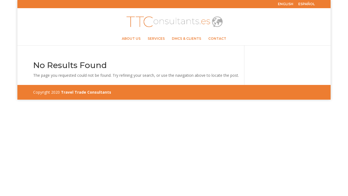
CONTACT (217, 39)
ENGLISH (285, 4)
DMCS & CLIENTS (186, 39)
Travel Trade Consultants (86, 92)
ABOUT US (131, 39)
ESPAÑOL (306, 4)
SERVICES (156, 39)
